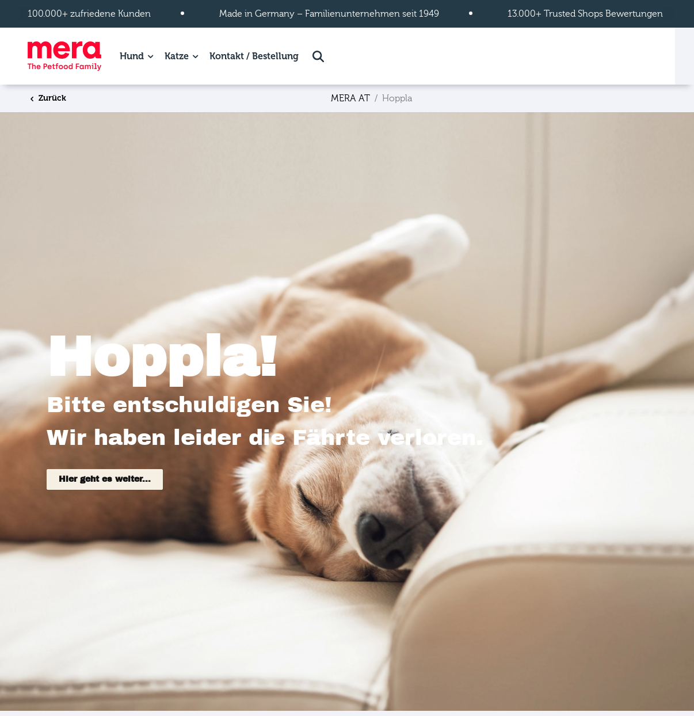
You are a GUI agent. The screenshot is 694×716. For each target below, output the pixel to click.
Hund (132, 56)
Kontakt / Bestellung (254, 56)
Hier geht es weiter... (105, 479)
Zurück (47, 98)
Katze (177, 56)
